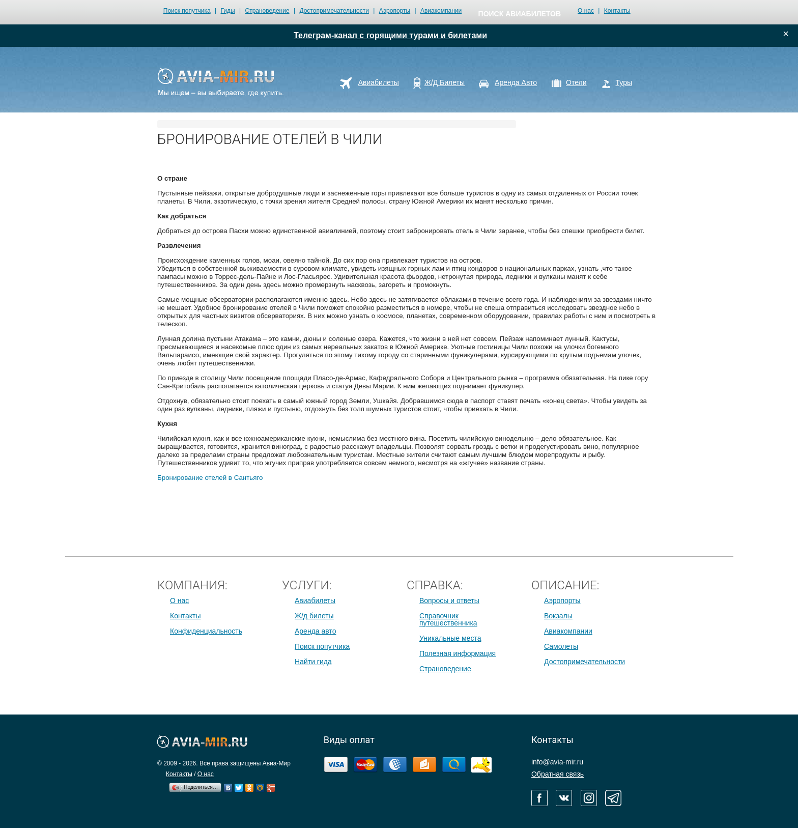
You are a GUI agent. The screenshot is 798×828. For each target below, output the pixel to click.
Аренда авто (315, 631)
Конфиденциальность (206, 631)
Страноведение (267, 10)
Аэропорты (394, 10)
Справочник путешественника (448, 619)
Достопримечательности (333, 10)
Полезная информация (457, 653)
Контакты (617, 10)
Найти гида (313, 662)
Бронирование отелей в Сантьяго (210, 477)
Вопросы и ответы (449, 600)
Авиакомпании (441, 10)
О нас (586, 10)
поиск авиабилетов (519, 14)
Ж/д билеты (314, 616)
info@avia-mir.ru (557, 762)
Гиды (228, 10)
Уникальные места (450, 638)
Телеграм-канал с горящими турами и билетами (390, 35)
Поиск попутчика (187, 10)
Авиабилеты (315, 600)
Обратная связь (557, 774)
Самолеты (561, 646)
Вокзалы (558, 616)
